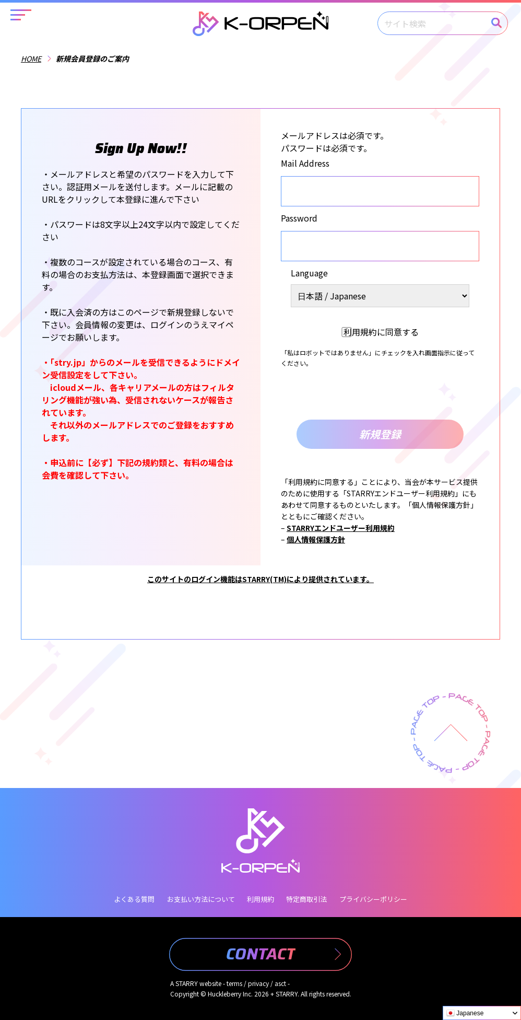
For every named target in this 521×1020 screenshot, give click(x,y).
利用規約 (260, 899)
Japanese (464, 1013)
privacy (258, 983)
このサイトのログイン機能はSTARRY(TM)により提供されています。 (260, 579)
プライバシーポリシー (373, 899)
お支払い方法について (201, 899)
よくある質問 (134, 899)
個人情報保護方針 (316, 539)
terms (234, 983)
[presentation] (380, 394)
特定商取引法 (306, 899)
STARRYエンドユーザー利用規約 (341, 528)
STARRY (186, 983)
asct (280, 983)
